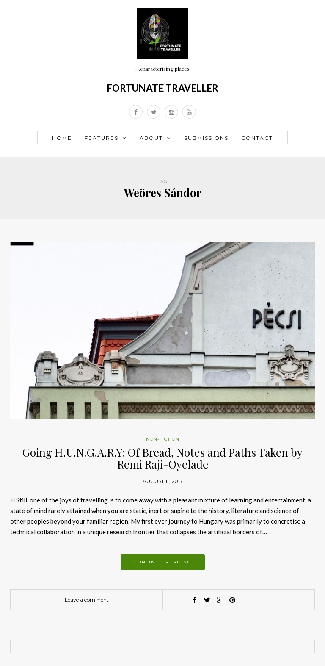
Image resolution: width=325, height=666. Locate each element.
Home (62, 138)
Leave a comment (87, 600)
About (151, 138)
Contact (257, 138)
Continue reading (163, 562)
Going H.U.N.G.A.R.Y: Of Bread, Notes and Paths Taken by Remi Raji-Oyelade (162, 458)
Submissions (206, 138)
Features (101, 138)
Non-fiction (162, 439)
